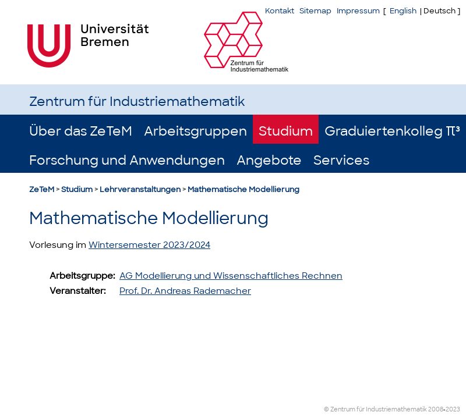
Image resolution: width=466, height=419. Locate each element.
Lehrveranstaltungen (140, 189)
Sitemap (315, 11)
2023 (453, 409)
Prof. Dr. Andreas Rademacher (185, 291)
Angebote (269, 160)
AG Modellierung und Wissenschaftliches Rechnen (231, 276)
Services (341, 160)
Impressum (358, 11)
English (403, 11)
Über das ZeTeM (80, 131)
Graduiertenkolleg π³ (392, 131)
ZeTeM (41, 189)
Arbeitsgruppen (195, 131)
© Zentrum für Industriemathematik (375, 409)
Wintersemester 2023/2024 (149, 245)
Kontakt (279, 11)
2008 (435, 409)
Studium (286, 131)
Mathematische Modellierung (243, 189)
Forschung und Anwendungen (127, 160)
